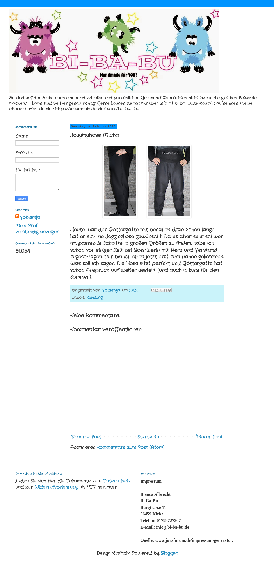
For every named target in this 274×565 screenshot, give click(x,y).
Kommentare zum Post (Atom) (130, 447)
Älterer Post (208, 437)
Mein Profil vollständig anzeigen (37, 229)
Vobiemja (30, 217)
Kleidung (94, 297)
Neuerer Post (86, 437)
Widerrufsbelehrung (56, 487)
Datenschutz (117, 481)
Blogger (169, 553)
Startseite (148, 437)
